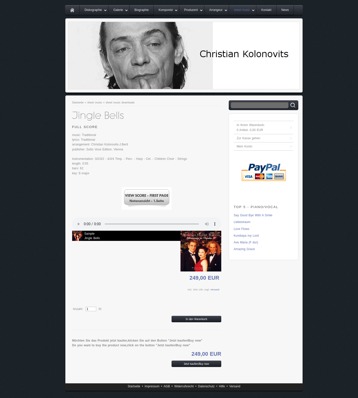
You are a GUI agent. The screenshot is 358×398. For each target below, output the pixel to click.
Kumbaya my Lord (246, 235)
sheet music (242, 10)
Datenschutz (206, 386)
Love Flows (241, 229)
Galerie (118, 10)
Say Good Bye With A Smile (253, 215)
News (285, 10)
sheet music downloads (120, 102)
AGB (167, 386)
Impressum (152, 386)
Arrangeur (216, 10)
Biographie (141, 10)
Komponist (166, 10)
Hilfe (222, 386)
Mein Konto (244, 146)
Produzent (191, 10)
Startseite (78, 102)
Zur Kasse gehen (248, 138)
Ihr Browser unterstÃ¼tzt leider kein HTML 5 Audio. (146, 224)
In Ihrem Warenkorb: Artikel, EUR (251, 127)
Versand (214, 289)
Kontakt (266, 10)
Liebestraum (242, 222)
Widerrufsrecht (184, 386)
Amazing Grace (244, 249)
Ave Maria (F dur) (246, 242)
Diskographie (93, 10)
